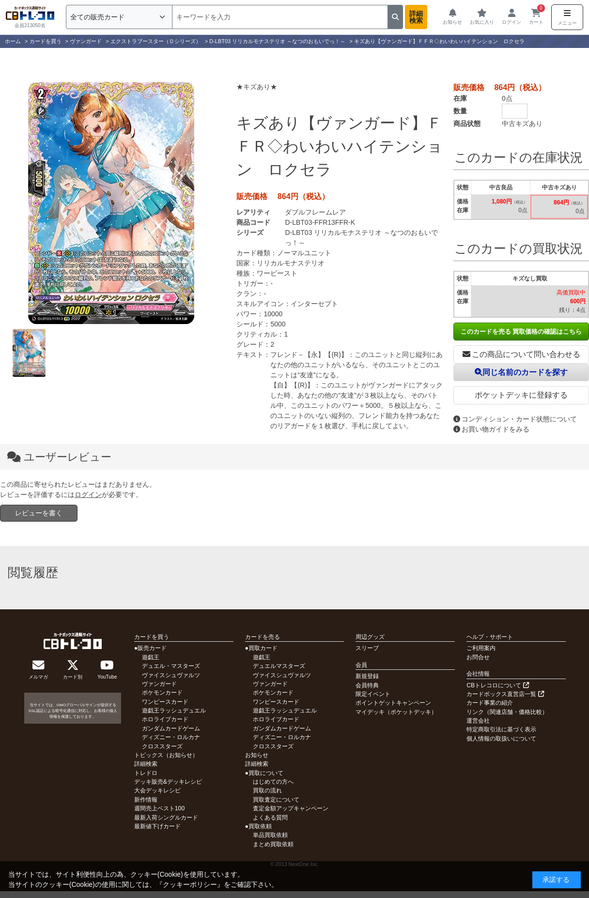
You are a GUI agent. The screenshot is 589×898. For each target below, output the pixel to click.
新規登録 (367, 676)
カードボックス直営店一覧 (504, 694)
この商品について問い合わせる (521, 354)
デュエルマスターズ (279, 666)
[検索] (280, 17)
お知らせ (256, 755)
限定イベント (373, 694)
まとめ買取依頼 (273, 844)
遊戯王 (150, 657)
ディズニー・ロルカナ (171, 737)
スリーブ (367, 648)
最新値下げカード (157, 826)
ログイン (88, 494)
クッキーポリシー (190, 884)
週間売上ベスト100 (159, 808)
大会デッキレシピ (157, 790)
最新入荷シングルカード (166, 817)
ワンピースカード (165, 701)
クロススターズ (162, 746)
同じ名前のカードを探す (521, 372)
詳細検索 (416, 17)
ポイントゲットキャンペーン (393, 702)
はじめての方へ (273, 781)
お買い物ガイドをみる (491, 429)
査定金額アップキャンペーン (290, 808)
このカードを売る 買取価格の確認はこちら (521, 331)
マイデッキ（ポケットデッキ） (396, 712)
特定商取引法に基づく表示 (501, 729)
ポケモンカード (162, 692)
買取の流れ (267, 790)
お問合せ (478, 657)
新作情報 (145, 799)
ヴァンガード (159, 684)
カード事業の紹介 (489, 702)
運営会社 (478, 720)
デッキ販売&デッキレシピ (168, 781)
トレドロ (145, 773)
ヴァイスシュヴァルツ (171, 675)
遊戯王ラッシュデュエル (174, 710)
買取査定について (276, 799)
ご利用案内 (481, 648)
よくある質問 (270, 817)
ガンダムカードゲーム (171, 728)
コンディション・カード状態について (515, 419)
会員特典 (367, 685)
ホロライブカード (165, 719)
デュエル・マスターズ (171, 666)
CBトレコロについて (497, 685)
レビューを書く (38, 513)
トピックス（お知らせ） (166, 755)
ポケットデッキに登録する (521, 395)
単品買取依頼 (270, 835)
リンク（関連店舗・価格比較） (507, 712)
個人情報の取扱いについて (501, 738)
